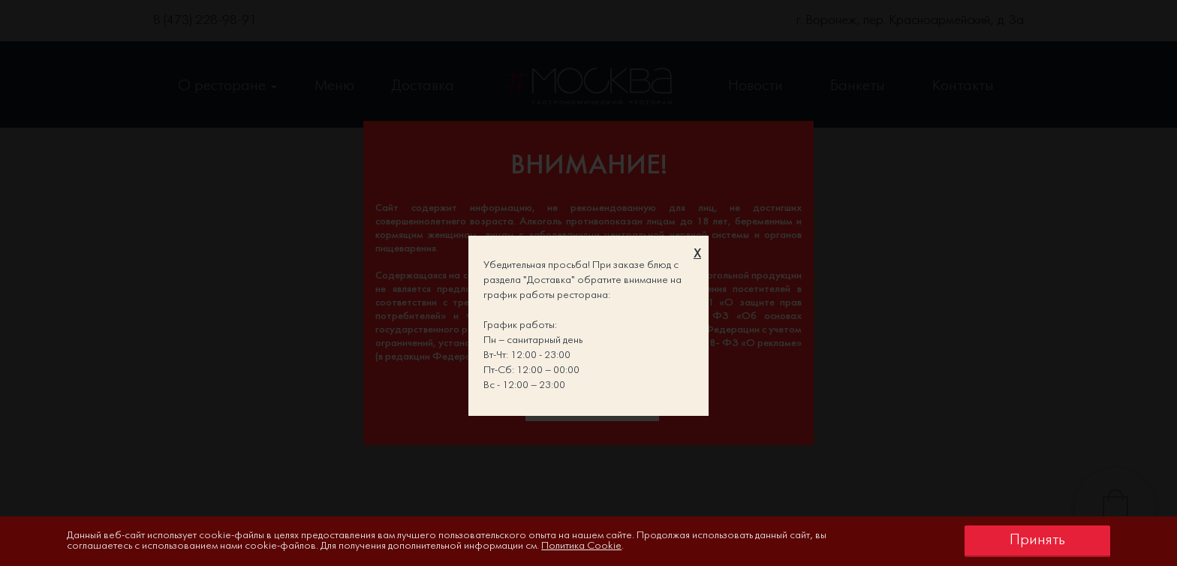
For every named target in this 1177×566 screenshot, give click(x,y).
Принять (1037, 540)
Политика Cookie (581, 546)
